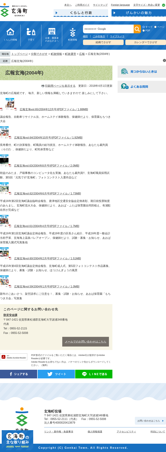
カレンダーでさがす (145, 42)
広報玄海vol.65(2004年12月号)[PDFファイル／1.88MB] (54, 109)
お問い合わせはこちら (148, 420)
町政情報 (72, 39)
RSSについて (158, 431)
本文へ (68, 4)
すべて (149, 26)
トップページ (19, 53)
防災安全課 (10, 315)
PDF (147, 30)
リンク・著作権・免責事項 (58, 431)
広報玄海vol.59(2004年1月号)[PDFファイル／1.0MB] (46, 286)
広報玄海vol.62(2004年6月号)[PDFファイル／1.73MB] (47, 193)
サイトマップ (100, 4)
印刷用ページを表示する (60, 85)
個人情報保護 (95, 431)
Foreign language (120, 4)
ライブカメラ (117, 36)
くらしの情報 (10, 39)
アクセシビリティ (126, 431)
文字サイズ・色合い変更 (146, 4)
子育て (31, 39)
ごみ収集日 (99, 36)
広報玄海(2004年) (22, 61)
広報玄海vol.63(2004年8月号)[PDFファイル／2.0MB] (46, 165)
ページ (160, 26)
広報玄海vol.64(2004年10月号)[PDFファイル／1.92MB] (48, 137)
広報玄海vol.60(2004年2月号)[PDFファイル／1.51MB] (47, 258)
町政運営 (70, 53)
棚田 (85, 36)
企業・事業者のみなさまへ (52, 39)
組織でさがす (103, 42)
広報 (82, 53)
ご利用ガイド (82, 4)
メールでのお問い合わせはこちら (85, 341)
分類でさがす (39, 53)
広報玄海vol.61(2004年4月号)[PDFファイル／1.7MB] (46, 226)
